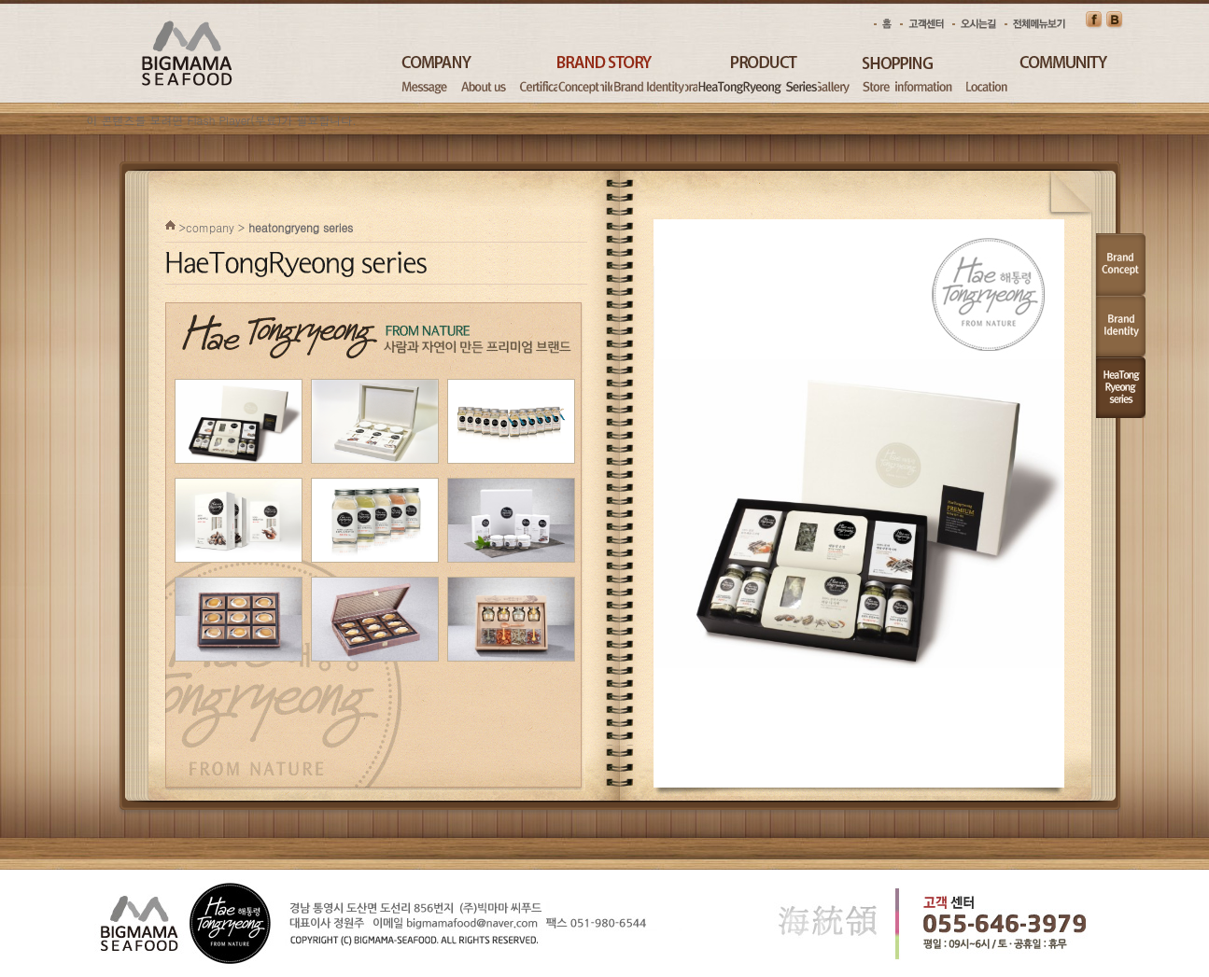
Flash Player (219, 120)
